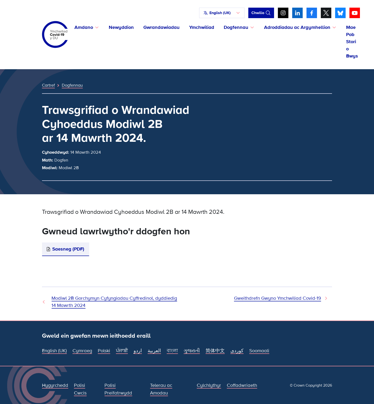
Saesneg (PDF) (68, 249)
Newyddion (121, 27)
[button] (221, 13)
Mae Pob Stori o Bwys (352, 42)
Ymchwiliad (201, 27)
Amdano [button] (83, 27)
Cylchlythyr (209, 385)
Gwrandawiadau (161, 27)
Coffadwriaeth (242, 385)
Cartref (48, 85)
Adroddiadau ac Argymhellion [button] (297, 27)
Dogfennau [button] (236, 27)
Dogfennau (72, 85)
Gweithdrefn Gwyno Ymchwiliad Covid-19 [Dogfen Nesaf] (277, 298)
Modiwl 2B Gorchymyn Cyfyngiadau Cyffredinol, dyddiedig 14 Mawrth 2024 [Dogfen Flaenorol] (114, 301)
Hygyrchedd (55, 385)
